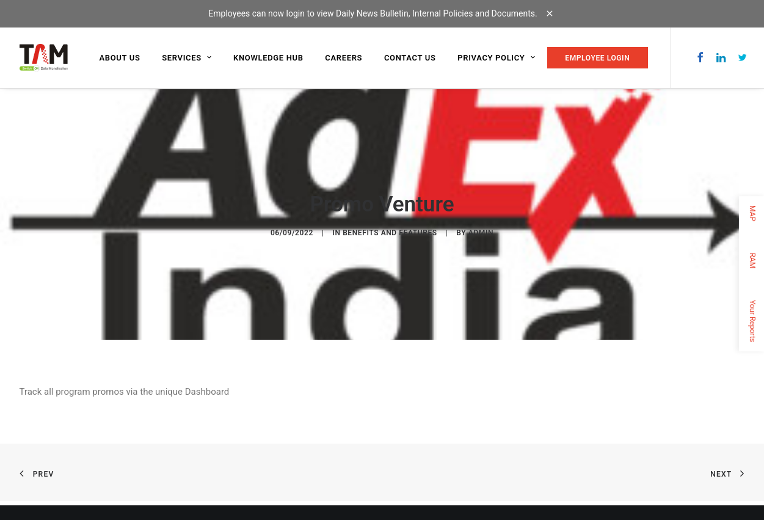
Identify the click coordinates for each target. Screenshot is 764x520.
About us (120, 57)
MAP (752, 213)
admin (480, 232)
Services (186, 57)
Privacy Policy (496, 57)
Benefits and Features (390, 232)
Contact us (410, 57)
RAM (752, 260)
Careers (343, 57)
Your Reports (752, 320)
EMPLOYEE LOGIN (597, 58)
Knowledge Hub (268, 57)
